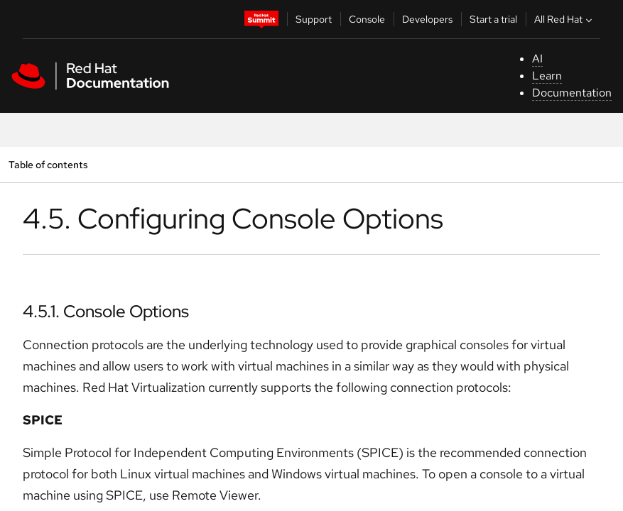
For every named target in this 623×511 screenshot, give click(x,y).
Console (367, 19)
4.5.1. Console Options (106, 311)
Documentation (572, 92)
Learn (547, 75)
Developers (427, 19)
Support (314, 19)
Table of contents (48, 164)
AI (537, 58)
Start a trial (493, 19)
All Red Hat (564, 19)
